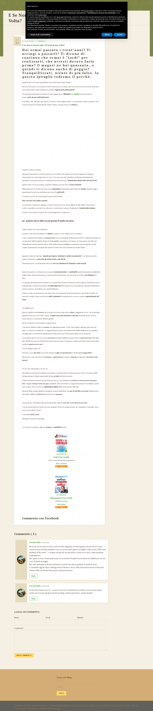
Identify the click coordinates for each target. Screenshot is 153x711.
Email (48, 615)
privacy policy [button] (88, 11)
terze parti (60, 17)
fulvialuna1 (35, 540)
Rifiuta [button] (107, 34)
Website (80, 615)
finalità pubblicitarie (39, 21)
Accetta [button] (119, 34)
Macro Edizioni (62, 461)
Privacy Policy (43, 703)
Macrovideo (62, 502)
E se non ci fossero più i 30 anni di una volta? (45, 43)
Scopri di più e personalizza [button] (40, 34)
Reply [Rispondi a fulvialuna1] (33, 574)
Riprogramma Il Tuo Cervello (62, 496)
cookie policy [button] (42, 15)
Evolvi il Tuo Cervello (62, 455)
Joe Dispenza (62, 452)
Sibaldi (78, 92)
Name (16, 615)
